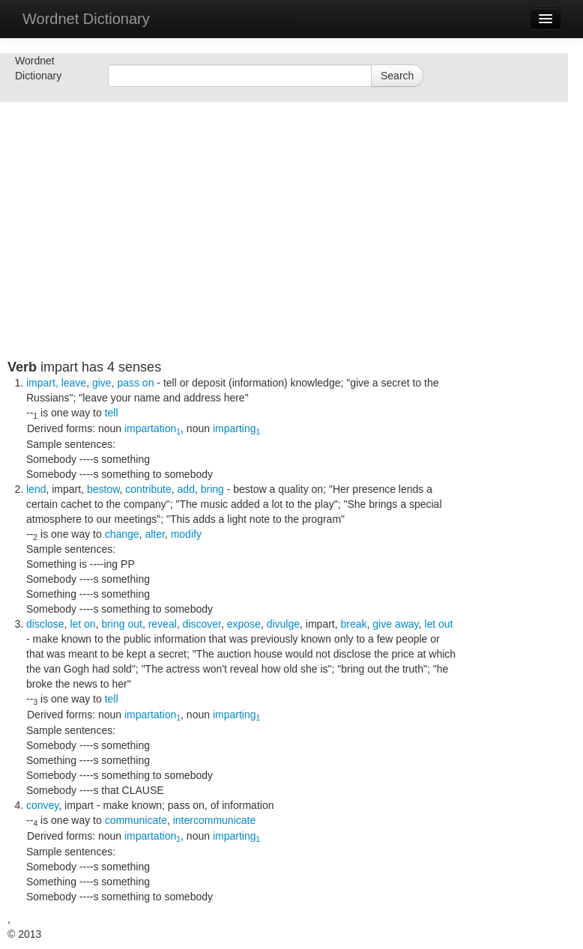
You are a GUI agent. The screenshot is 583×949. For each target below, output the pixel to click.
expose (244, 624)
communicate (136, 820)
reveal (162, 624)
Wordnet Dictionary (86, 18)
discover (202, 624)
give (102, 383)
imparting (236, 428)
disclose (45, 624)
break (354, 624)
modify (186, 534)
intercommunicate (214, 820)
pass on (135, 383)
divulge (283, 624)
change (122, 534)
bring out (121, 624)
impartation (152, 428)
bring (212, 489)
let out (438, 624)
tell (111, 413)
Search (397, 76)
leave (73, 383)
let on (82, 624)
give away (395, 624)
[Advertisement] (232, 255)
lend (36, 489)
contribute (148, 489)
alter (154, 534)
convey (42, 805)
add (186, 489)
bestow (103, 489)
